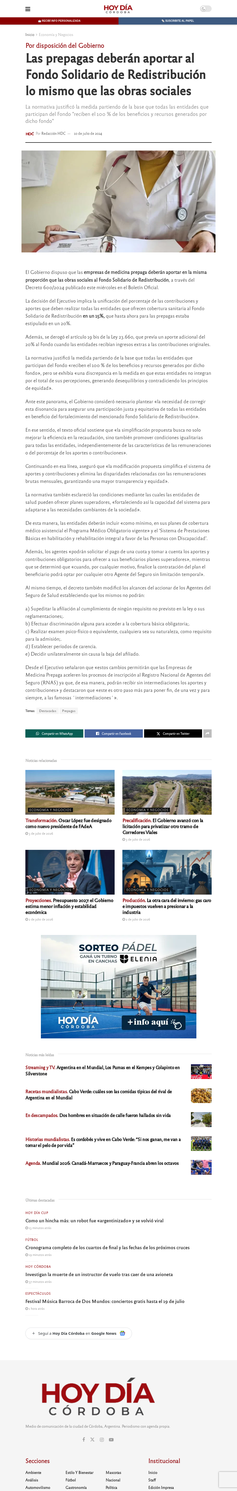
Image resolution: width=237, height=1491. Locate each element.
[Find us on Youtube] (111, 1440)
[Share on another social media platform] (207, 733)
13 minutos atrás (38, 1228)
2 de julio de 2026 (39, 919)
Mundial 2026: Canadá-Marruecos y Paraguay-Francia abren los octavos (102, 1163)
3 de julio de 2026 (39, 833)
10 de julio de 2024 (88, 133)
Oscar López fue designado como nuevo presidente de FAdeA (68, 823)
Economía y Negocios (56, 34)
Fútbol (31, 1239)
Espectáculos (38, 1293)
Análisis (31, 1480)
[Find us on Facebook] (83, 1440)
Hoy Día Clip (36, 1213)
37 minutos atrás (38, 1281)
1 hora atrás (35, 1308)
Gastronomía (76, 1487)
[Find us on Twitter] (92, 1440)
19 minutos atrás (38, 1255)
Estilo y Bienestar (79, 1472)
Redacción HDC (53, 133)
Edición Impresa (161, 1487)
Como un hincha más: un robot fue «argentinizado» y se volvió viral (94, 1220)
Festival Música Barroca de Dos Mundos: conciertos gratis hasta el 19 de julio (104, 1301)
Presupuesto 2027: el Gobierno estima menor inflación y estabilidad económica (69, 906)
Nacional (113, 1480)
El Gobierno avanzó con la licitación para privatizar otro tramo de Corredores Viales (162, 826)
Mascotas (113, 1472)
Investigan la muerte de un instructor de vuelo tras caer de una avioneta (99, 1274)
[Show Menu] (27, 8)
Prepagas (68, 711)
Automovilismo (37, 1487)
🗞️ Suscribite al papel (177, 20)
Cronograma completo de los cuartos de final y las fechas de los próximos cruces (107, 1247)
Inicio (29, 34)
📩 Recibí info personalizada (59, 20)
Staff (152, 1480)
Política (111, 1487)
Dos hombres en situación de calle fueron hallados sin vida (98, 1115)
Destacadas (47, 711)
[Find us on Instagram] (102, 1440)
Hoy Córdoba (38, 1266)
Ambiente (33, 1472)
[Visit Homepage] (118, 9)
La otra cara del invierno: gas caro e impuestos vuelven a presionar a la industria (166, 906)
